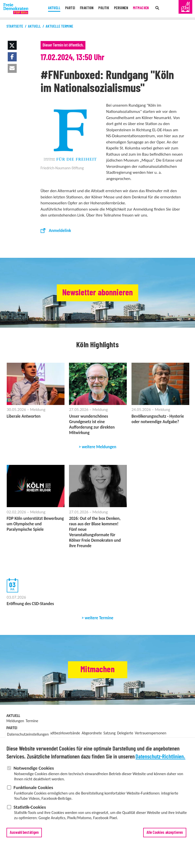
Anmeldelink (60, 230)
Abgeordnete (92, 733)
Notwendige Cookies (33, 768)
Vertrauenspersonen (150, 733)
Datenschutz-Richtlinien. (160, 757)
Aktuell (48, 9)
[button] (12, 45)
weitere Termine (99, 618)
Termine (32, 720)
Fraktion (84, 9)
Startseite (14, 26)
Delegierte (125, 733)
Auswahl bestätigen (24, 832)
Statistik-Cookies (29, 807)
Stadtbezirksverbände (63, 733)
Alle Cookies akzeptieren (164, 832)
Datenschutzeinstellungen (28, 734)
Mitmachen (146, 9)
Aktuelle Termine (59, 26)
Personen (123, 9)
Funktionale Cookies (33, 787)
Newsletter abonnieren (97, 293)
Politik (104, 9)
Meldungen (15, 720)
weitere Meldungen (99, 446)
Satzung (109, 733)
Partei (66, 9)
